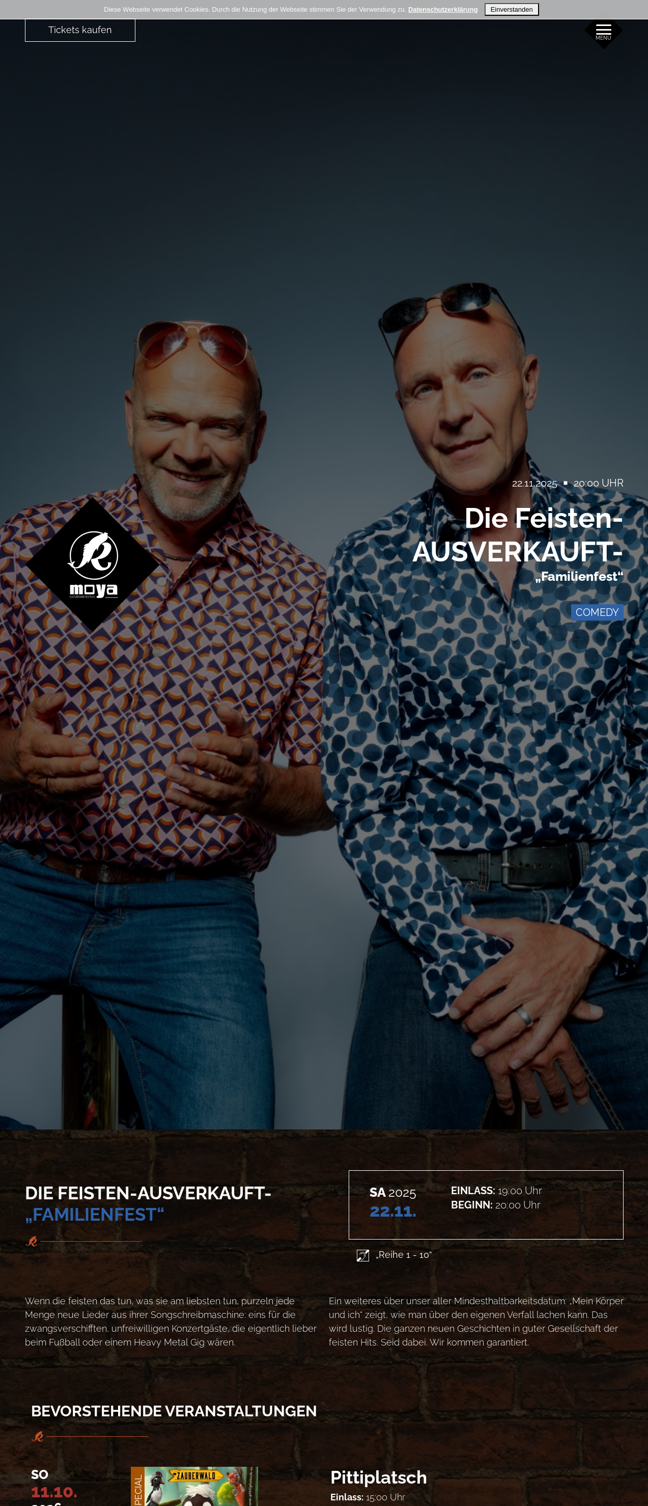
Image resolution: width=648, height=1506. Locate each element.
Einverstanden (512, 9)
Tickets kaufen (80, 29)
